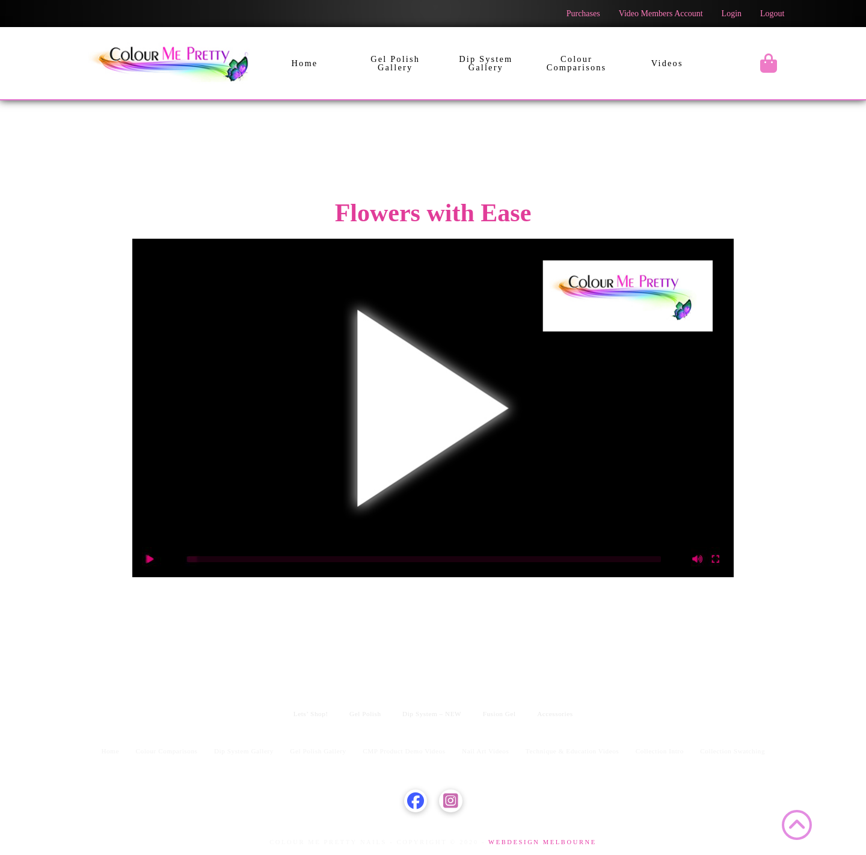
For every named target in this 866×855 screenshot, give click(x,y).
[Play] (150, 559)
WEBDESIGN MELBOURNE (541, 842)
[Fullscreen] (716, 559)
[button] (768, 63)
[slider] (424, 559)
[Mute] (698, 559)
